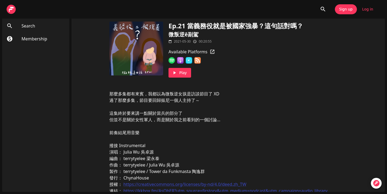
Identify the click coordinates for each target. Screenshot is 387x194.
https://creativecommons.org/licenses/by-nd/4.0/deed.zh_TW (184, 184)
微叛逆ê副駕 (184, 34)
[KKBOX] (189, 60)
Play (180, 73)
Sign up (346, 9)
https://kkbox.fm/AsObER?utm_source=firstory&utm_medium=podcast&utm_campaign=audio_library (225, 191)
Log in (367, 9)
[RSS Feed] (197, 60)
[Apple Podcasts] (180, 60)
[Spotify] (172, 60)
